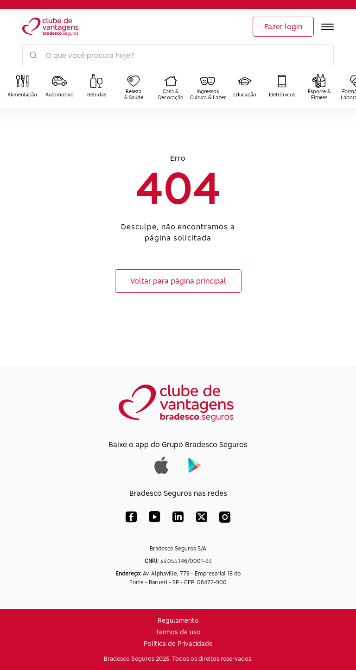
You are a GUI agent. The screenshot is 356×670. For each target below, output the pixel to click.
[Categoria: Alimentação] (22, 87)
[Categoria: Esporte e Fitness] (319, 87)
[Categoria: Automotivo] (59, 87)
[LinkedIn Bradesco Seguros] (178, 519)
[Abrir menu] (327, 27)
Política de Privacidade (178, 643)
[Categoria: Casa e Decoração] (170, 87)
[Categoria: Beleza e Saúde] (133, 87)
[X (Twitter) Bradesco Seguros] (201, 519)
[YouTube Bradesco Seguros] (154, 519)
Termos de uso (178, 632)
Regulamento (178, 620)
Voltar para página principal (178, 280)
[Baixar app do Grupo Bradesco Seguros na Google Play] (195, 464)
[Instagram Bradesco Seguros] (224, 519)
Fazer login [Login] (283, 26)
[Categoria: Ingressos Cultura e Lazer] (207, 87)
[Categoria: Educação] (244, 87)
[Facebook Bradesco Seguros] (131, 519)
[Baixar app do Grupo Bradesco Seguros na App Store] (161, 464)
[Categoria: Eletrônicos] (282, 87)
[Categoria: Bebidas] (96, 87)
